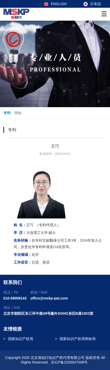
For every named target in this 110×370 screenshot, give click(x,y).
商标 (18, 113)
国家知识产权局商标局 (78, 339)
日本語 (92, 4)
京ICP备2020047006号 (69, 362)
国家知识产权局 (20, 339)
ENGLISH (55, 4)
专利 (7, 113)
